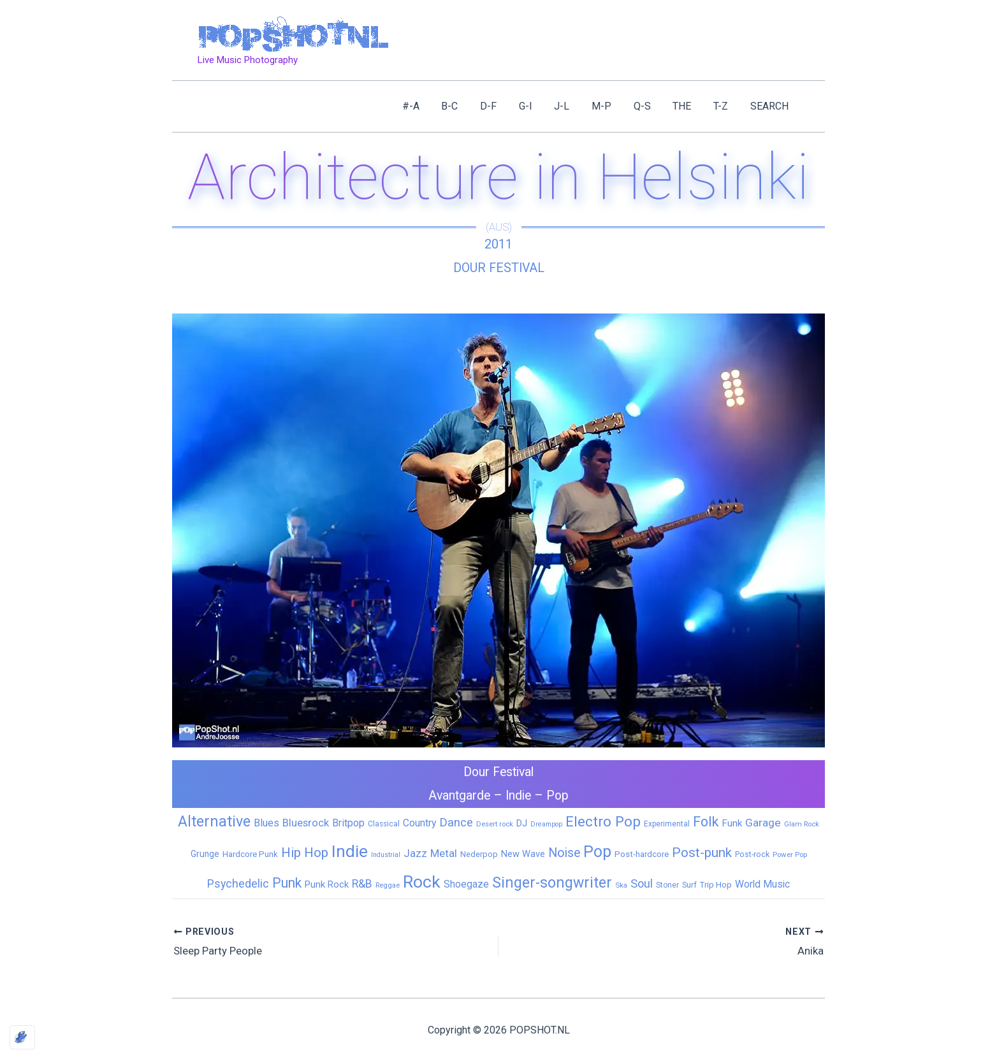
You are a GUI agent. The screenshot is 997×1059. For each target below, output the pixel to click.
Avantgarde (458, 795)
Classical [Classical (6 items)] (384, 823)
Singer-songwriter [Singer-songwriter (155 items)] (552, 882)
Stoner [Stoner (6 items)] (667, 885)
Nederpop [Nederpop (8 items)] (479, 854)
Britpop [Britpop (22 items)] (348, 822)
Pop (559, 795)
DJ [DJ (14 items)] (521, 822)
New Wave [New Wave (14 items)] (523, 854)
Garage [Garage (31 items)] (763, 822)
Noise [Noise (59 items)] (564, 853)
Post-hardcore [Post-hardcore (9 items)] (642, 854)
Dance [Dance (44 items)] (456, 822)
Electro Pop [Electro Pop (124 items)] (603, 820)
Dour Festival (498, 267)
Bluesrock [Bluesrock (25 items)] (305, 822)
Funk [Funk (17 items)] (732, 822)
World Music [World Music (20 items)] (762, 884)
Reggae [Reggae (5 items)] (387, 885)
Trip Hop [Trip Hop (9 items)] (716, 885)
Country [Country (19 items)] (419, 822)
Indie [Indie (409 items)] (349, 851)
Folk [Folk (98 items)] (705, 821)
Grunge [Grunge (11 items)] (205, 854)
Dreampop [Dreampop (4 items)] (546, 823)
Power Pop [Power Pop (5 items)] (790, 854)
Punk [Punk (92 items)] (287, 883)
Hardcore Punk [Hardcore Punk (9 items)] (250, 854)
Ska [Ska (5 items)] (621, 885)
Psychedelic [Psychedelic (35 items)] (238, 883)
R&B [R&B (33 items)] (362, 883)
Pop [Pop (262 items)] (597, 851)
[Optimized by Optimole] (22, 1037)
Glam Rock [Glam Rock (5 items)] (801, 823)
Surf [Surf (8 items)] (689, 885)
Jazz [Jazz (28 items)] (415, 853)
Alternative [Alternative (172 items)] (214, 821)
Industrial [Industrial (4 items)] (385, 855)
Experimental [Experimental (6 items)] (667, 823)
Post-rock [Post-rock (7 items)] (752, 854)
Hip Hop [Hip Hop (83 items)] (304, 852)
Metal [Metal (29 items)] (443, 853)
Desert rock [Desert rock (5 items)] (494, 823)
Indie (519, 795)
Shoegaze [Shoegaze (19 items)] (466, 884)
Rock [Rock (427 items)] (421, 882)
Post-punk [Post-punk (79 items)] (702, 852)
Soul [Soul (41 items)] (641, 883)
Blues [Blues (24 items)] (266, 822)
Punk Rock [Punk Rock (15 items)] (327, 884)
